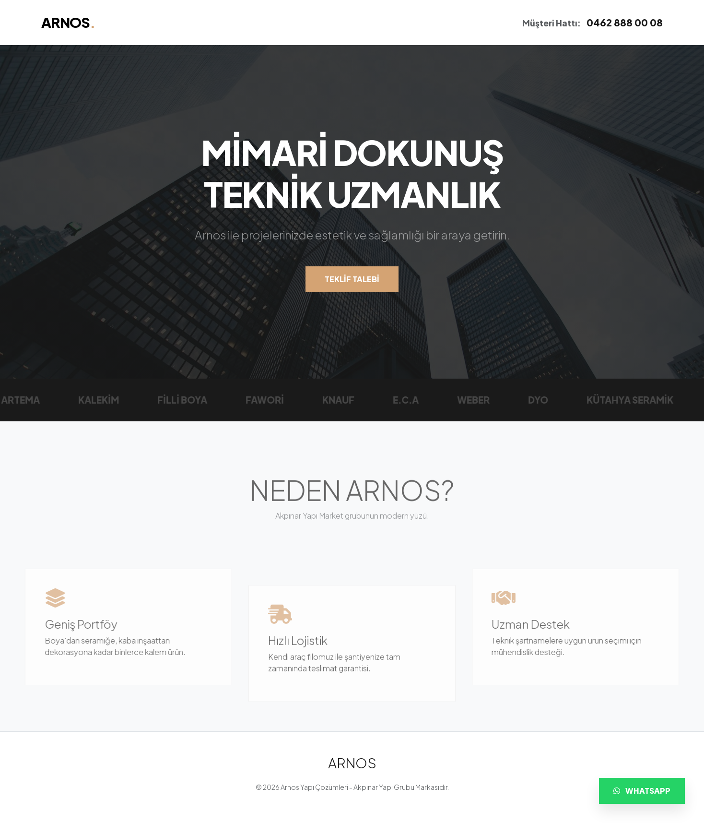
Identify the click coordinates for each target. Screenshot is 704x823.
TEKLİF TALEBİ (352, 279)
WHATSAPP (641, 791)
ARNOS (68, 22)
